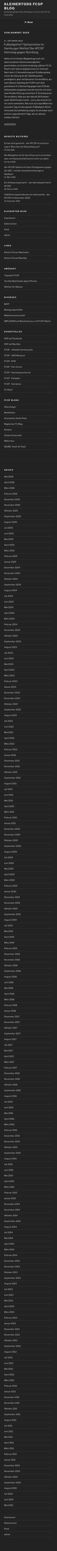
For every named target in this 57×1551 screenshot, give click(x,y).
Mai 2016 (8, 1113)
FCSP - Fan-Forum (13, 367)
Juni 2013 (8, 1295)
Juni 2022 (9, 726)
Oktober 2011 (10, 1408)
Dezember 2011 (11, 1397)
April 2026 (9, 482)
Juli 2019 (8, 925)
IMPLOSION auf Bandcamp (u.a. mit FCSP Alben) (27, 321)
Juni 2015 (8, 1170)
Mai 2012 (8, 1369)
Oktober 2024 (11, 579)
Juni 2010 (8, 1499)
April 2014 (9, 1244)
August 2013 (10, 1283)
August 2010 (10, 1488)
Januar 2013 (10, 1323)
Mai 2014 (8, 1238)
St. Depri (8, 389)
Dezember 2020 (12, 829)
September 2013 (12, 1278)
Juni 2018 (8, 982)
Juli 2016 (8, 1102)
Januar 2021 (10, 823)
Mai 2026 (8, 476)
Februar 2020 (10, 886)
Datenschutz (10, 224)
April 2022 (9, 738)
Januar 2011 (9, 1460)
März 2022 (9, 744)
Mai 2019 (8, 931)
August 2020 (10, 852)
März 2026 (9, 488)
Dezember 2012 (12, 1329)
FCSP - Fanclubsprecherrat (17, 372)
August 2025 (10, 522)
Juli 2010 (8, 1494)
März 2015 (9, 1187)
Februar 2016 (10, 1130)
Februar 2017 (10, 1068)
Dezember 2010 (12, 1465)
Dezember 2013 (12, 1261)
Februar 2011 (10, 1454)
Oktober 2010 (11, 1477)
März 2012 (9, 1380)
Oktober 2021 (10, 772)
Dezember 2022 (12, 692)
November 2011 (12, 1403)
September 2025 (12, 516)
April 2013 (9, 1306)
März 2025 (9, 550)
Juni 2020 (9, 863)
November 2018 (12, 960)
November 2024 (12, 573)
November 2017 (12, 1022)
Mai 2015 (8, 1175)
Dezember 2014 (12, 1204)
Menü (28, 22)
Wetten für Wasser (13, 287)
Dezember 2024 (12, 567)
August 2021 (10, 783)
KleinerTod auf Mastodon (16, 252)
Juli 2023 (8, 653)
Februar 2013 (10, 1318)
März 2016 (9, 1124)
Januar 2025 (10, 562)
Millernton (9, 441)
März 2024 (9, 618)
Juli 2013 (8, 1289)
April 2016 (9, 1119)
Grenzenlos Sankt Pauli (15, 418)
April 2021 (9, 806)
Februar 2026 (10, 494)
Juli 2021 (8, 789)
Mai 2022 (8, 732)
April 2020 (9, 874)
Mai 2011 (8, 1437)
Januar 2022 (10, 755)
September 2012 (12, 1346)
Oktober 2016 (11, 1084)
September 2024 (12, 584)
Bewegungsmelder (13, 310)
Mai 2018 (8, 988)
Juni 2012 (8, 1363)
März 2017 (9, 1062)
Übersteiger (10, 407)
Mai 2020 (8, 869)
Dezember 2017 (12, 1016)
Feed (6, 229)
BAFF (7, 304)
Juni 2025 (9, 533)
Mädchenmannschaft (14, 315)
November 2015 (12, 1141)
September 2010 (12, 1482)
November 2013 (12, 1266)
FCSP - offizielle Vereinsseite (18, 350)
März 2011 (9, 1448)
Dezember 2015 (12, 1136)
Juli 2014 (8, 1232)
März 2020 (9, 880)
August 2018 (10, 976)
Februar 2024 (10, 624)
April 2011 (9, 1442)
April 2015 (9, 1181)
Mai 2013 (8, 1300)
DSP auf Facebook (13, 338)
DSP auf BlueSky (12, 344)
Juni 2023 (9, 658)
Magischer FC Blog (13, 424)
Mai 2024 (8, 607)
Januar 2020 (10, 891)
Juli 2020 (8, 857)
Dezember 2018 (12, 954)
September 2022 (12, 709)
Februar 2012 (10, 1386)
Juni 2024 (9, 602)
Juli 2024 (8, 596)
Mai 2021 (8, 800)
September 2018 (12, 971)
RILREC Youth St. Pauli (15, 446)
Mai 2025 (8, 539)
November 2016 (12, 1079)
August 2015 (10, 1158)
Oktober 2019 (11, 908)
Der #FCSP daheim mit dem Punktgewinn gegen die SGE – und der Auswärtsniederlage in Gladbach (27, 170)
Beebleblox (9, 412)
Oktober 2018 (11, 965)
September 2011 (12, 1414)
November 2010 (12, 1471)
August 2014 (10, 1227)
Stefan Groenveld (12, 435)
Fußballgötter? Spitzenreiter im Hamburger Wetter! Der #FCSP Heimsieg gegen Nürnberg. (24, 48)
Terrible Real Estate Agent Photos (20, 281)
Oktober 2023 (11, 636)
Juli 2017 (8, 1045)
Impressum (9, 218)
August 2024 (10, 590)
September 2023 (12, 641)
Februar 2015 (10, 1192)
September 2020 (12, 846)
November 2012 (12, 1334)
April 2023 (9, 670)
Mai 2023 (8, 664)
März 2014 (9, 1249)
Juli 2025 (8, 528)
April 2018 (9, 994)
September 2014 (12, 1221)
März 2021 (9, 812)
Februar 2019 (10, 948)
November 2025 (12, 505)
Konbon (8, 429)
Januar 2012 (10, 1391)
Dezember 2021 (12, 761)
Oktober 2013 (11, 1272)
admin (7, 235)
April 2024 (9, 613)
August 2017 (10, 1039)
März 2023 (9, 675)
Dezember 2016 (12, 1073)
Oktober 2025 (11, 510)
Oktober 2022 (11, 704)
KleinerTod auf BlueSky (15, 258)
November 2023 (12, 630)
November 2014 (12, 1210)
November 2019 (12, 903)
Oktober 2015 (11, 1147)
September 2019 (12, 914)
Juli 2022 (8, 721)
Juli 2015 (8, 1164)
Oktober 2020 (11, 840)
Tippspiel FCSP (11, 275)
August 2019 (10, 920)
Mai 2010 (8, 1505)
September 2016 (12, 1090)
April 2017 (9, 1056)
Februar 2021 (10, 817)
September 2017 (12, 1033)
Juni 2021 (8, 795)
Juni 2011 (8, 1431)
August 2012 (10, 1352)
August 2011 (10, 1420)
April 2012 (9, 1374)
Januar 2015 (10, 1198)
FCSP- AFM (10, 361)
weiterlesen (10, 124)
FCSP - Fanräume (12, 384)
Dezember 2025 (12, 499)
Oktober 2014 (11, 1215)
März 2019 (9, 942)
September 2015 (12, 1153)
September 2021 (12, 778)
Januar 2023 (10, 687)
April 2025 (9, 545)
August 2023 (10, 647)
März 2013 (9, 1312)
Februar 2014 (10, 1255)
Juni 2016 (8, 1107)
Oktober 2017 (10, 1028)
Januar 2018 (10, 1011)
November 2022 (12, 698)
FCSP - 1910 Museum (14, 355)
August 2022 (10, 715)
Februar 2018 (10, 1005)
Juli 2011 (8, 1426)
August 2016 (10, 1096)
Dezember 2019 (12, 897)
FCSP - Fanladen (12, 378)
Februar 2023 (10, 681)
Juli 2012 (8, 1357)
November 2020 (12, 834)
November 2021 (12, 766)
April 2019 (9, 937)
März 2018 (9, 999)
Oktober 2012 (10, 1340)
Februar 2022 (10, 749)
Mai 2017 (8, 1050)
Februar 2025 (10, 556)
